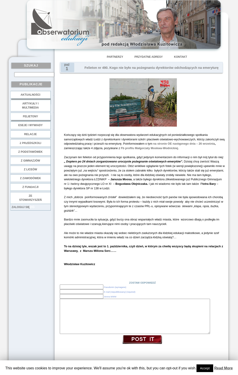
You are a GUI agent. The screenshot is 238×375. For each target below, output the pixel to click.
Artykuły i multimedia (30, 105)
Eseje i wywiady (30, 125)
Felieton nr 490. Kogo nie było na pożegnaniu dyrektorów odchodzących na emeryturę (152, 67)
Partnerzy (115, 56)
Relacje (30, 134)
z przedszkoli (30, 143)
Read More (223, 368)
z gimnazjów (30, 160)
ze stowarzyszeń (30, 197)
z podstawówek (30, 151)
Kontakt (180, 56)
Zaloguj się (21, 207)
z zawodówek (30, 178)
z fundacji (30, 187)
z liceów (30, 169)
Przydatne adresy (148, 56)
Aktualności (30, 94)
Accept (205, 368)
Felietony (30, 116)
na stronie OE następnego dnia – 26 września (184, 143)
